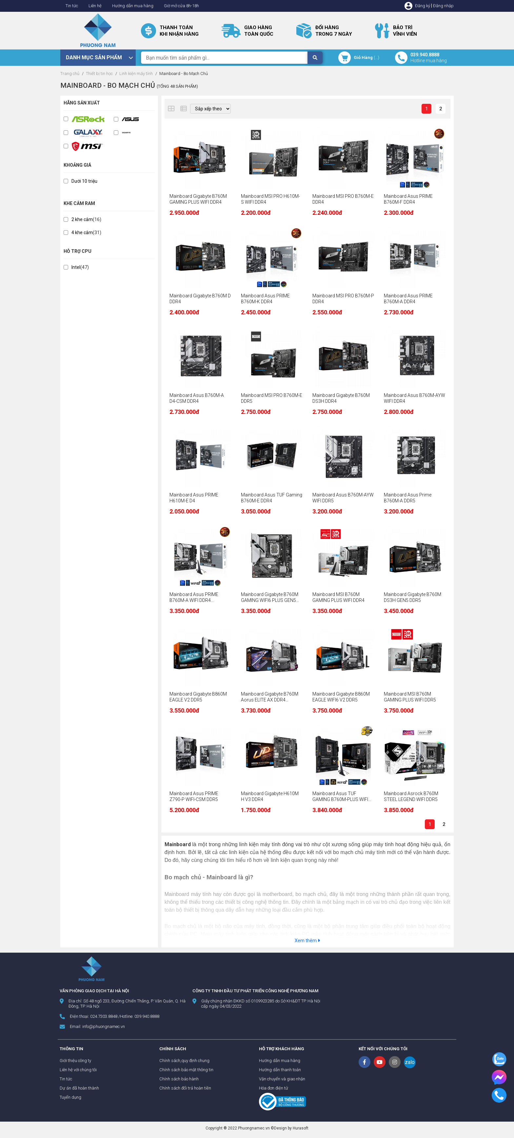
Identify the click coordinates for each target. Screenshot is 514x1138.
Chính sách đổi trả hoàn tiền (185, 1088)
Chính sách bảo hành (179, 1078)
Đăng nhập (443, 5)
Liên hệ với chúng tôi (78, 1069)
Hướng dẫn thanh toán (280, 1069)
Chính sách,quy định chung (184, 1060)
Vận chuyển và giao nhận (282, 1078)
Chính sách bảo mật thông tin (186, 1069)
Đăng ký (422, 5)
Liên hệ (95, 5)
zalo (410, 1062)
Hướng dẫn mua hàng (132, 5)
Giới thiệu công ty (75, 1060)
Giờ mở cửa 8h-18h (181, 5)
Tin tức (72, 5)
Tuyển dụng (70, 1097)
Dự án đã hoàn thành (79, 1088)
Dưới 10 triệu (84, 181)
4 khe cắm (82, 232)
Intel (75, 267)
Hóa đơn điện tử (273, 1088)
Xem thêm (307, 940)
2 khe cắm (82, 219)
